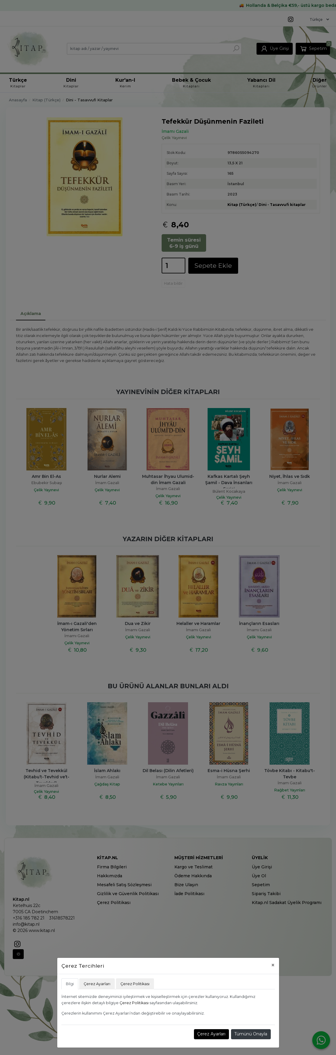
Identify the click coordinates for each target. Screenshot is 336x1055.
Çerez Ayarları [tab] (97, 984)
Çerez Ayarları (211, 1034)
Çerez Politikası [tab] (134, 984)
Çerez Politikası (134, 1003)
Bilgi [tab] (70, 984)
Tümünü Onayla (250, 1034)
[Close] (273, 965)
